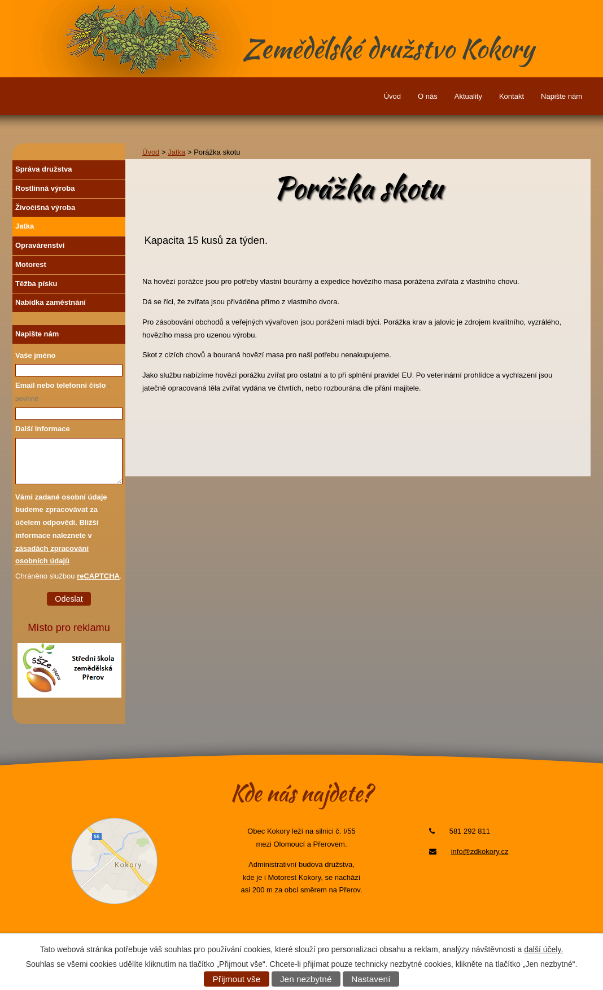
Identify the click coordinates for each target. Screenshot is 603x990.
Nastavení (370, 979)
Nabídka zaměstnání (50, 302)
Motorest (30, 264)
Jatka (176, 152)
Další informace (42, 428)
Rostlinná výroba (45, 188)
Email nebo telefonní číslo (62, 391)
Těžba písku (36, 283)
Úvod (392, 96)
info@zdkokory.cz (480, 851)
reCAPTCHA (98, 576)
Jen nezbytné (306, 979)
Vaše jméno (35, 355)
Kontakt (511, 96)
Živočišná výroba (45, 207)
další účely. (543, 949)
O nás (428, 96)
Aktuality (468, 96)
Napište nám (561, 96)
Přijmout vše (237, 979)
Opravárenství (39, 245)
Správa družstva (43, 169)
